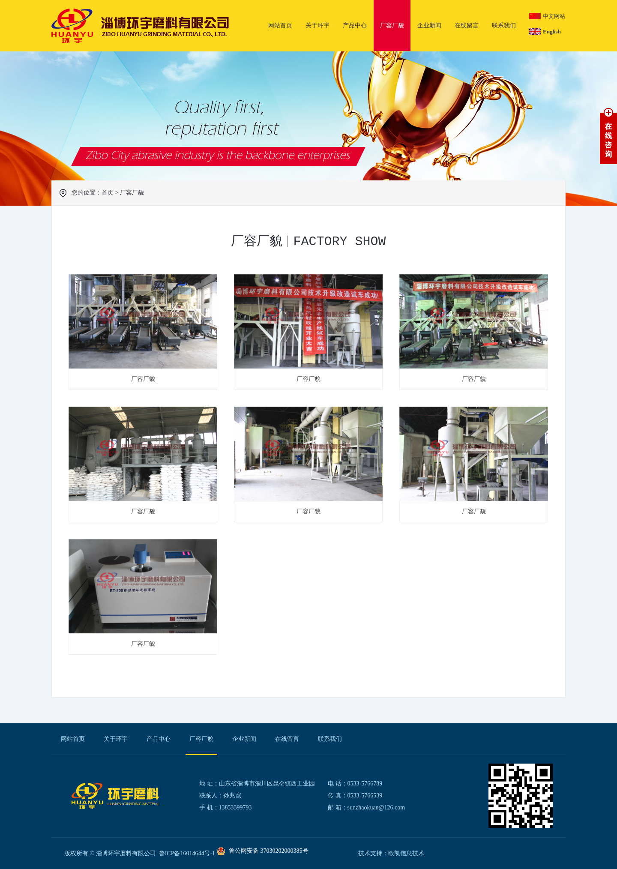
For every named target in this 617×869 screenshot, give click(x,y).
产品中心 (355, 25)
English (552, 31)
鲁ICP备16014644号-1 (187, 853)
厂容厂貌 (392, 25)
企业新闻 (429, 25)
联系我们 (504, 25)
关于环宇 (317, 25)
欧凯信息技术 (406, 853)
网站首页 (280, 25)
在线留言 (467, 25)
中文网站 (554, 16)
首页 (108, 192)
